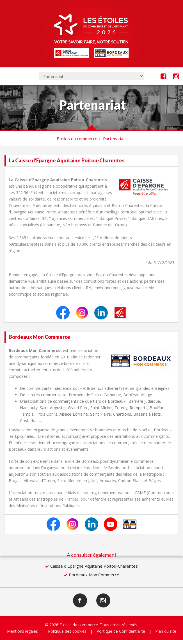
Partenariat (114, 138)
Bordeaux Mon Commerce (94, 574)
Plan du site (165, 631)
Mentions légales (22, 631)
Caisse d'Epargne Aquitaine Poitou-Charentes (94, 566)
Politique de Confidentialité (121, 631)
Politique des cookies (67, 631)
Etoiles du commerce (77, 138)
